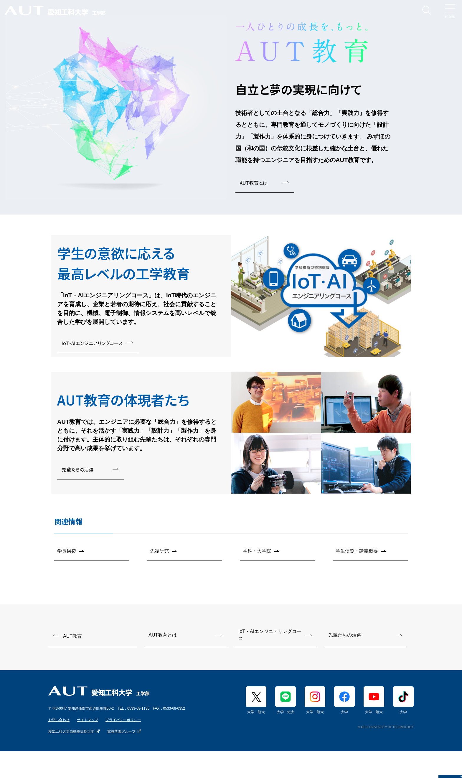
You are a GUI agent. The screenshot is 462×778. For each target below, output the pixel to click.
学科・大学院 (257, 552)
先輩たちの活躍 (77, 469)
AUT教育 (72, 639)
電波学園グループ (121, 735)
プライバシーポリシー (123, 723)
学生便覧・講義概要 (357, 552)
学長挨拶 (66, 552)
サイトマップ (87, 723)
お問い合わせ (59, 723)
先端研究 (159, 552)
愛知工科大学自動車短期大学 (71, 735)
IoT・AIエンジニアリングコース (92, 343)
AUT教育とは (254, 182)
